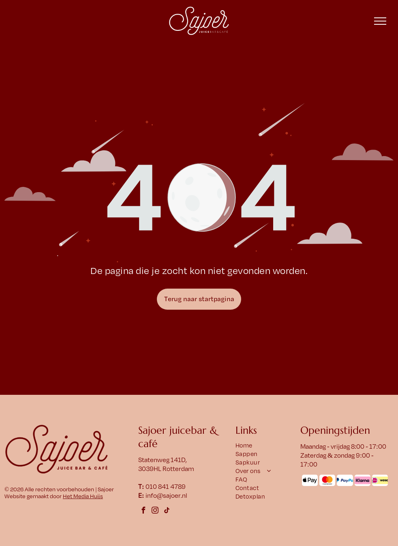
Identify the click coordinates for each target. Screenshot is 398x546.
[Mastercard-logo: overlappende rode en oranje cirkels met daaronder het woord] (327, 480)
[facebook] (143, 511)
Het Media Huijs (83, 496)
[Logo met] (380, 480)
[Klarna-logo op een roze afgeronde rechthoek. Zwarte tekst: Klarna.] (362, 480)
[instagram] (155, 511)
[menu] (380, 21)
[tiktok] (167, 511)
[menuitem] (266, 445)
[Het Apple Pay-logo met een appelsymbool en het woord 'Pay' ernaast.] (310, 480)
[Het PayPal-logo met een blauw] (345, 480)
